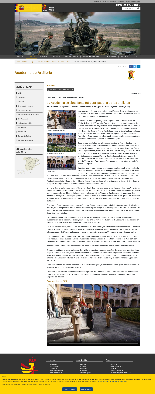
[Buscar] (138, 8)
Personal (83, 364)
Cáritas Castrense (115, 370)
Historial (20, 102)
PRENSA (135, 57)
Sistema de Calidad (24, 136)
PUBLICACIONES (111, 57)
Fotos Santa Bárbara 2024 (57, 281)
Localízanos (21, 97)
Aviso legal (53, 368)
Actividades (21, 132)
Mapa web (53, 364)
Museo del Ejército (116, 366)
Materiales (83, 370)
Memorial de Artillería (25, 140)
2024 (68, 62)
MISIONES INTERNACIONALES (92, 57)
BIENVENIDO (97, 1)
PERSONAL (20, 57)
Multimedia (21, 127)
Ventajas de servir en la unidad (28, 115)
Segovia (33, 62)
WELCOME (137, 1)
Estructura (83, 368)
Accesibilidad (54, 366)
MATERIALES (56, 57)
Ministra (112, 364)
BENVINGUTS (105, 1)
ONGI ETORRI (121, 1)
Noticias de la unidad (58, 62)
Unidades (83, 366)
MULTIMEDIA (125, 57)
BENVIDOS (113, 1)
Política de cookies (69, 389)
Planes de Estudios (24, 110)
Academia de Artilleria (43, 62)
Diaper (112, 368)
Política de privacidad (57, 370)
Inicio (18, 62)
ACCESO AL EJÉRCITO (71, 57)
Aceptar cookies (86, 389)
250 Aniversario (23, 119)
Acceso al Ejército (85, 372)
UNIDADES (31, 57)
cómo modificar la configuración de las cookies (112, 381)
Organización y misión (25, 106)
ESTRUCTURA (43, 57)
